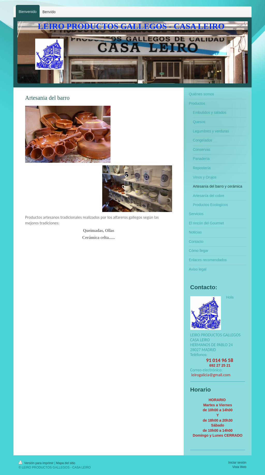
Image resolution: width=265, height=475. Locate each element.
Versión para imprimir (36, 463)
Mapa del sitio (65, 463)
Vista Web (239, 467)
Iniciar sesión (237, 462)
